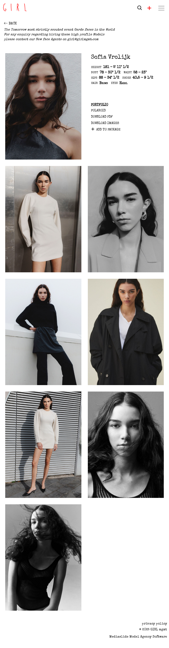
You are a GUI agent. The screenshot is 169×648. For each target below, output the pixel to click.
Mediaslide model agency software (138, 637)
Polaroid (98, 110)
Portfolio (99, 105)
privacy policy (154, 624)
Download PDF (102, 117)
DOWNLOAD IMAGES (105, 123)
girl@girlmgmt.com (82, 39)
